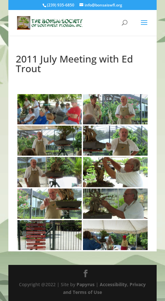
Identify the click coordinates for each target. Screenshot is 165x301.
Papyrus (86, 284)
